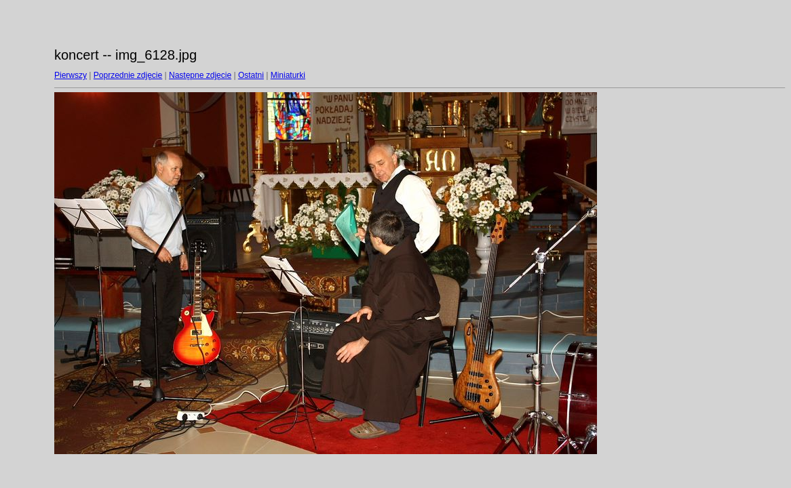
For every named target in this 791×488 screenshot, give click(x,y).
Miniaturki (288, 75)
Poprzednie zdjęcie (128, 75)
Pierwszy (70, 75)
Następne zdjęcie (200, 75)
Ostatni (251, 75)
